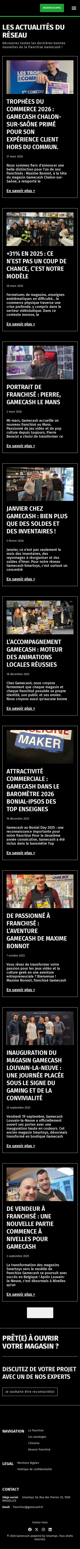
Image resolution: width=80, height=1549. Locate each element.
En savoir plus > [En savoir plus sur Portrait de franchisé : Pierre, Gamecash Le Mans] (21, 445)
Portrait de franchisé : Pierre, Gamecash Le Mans (34, 395)
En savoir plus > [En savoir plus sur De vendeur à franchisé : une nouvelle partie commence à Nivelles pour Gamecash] (21, 1294)
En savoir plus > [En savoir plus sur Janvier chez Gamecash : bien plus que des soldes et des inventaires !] (21, 579)
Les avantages (37, 1437)
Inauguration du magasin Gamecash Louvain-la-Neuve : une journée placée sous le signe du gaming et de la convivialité (35, 1075)
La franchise (36, 1430)
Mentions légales (28, 1463)
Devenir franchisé (39, 1449)
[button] (74, 8)
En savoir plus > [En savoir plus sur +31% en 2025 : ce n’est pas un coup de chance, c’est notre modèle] (21, 324)
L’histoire (34, 1443)
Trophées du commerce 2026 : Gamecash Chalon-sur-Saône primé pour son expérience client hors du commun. (34, 124)
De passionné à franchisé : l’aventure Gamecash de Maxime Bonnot (37, 931)
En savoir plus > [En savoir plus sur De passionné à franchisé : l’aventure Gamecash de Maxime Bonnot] (21, 989)
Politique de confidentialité (34, 1469)
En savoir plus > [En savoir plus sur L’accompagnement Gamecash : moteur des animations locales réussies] (21, 708)
